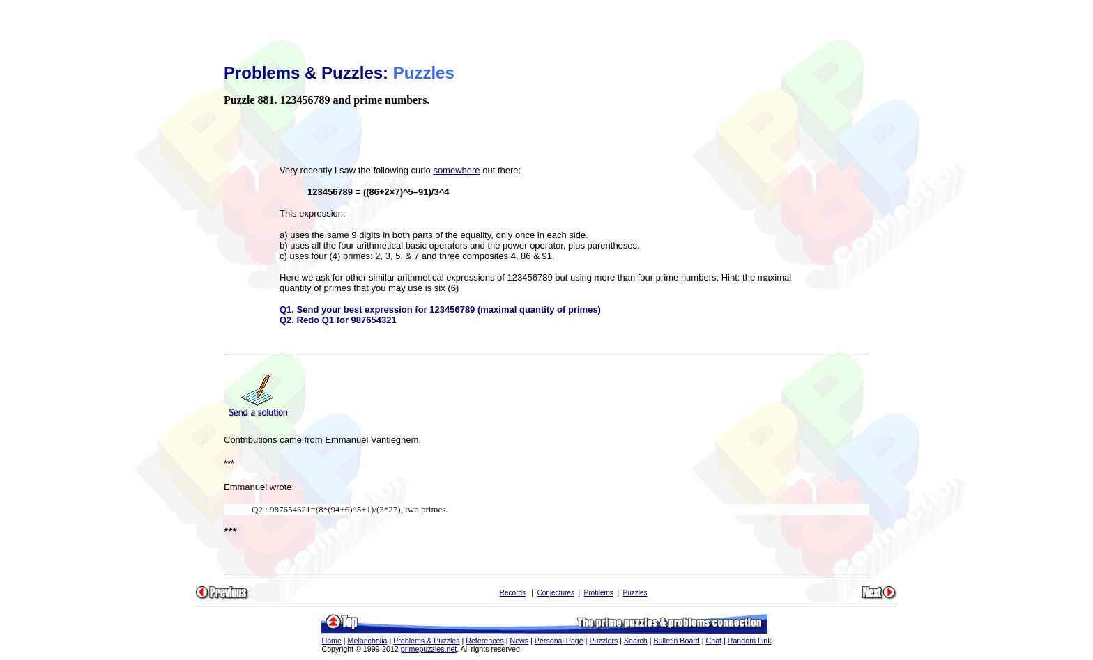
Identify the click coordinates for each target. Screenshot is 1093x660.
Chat (714, 640)
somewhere (456, 170)
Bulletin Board (676, 640)
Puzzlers (603, 640)
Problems (598, 593)
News (519, 640)
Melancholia (368, 640)
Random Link (750, 640)
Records (513, 593)
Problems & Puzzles (426, 640)
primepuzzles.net (429, 649)
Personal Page (559, 640)
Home (331, 640)
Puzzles (635, 593)
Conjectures (555, 593)
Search (636, 640)
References (485, 640)
